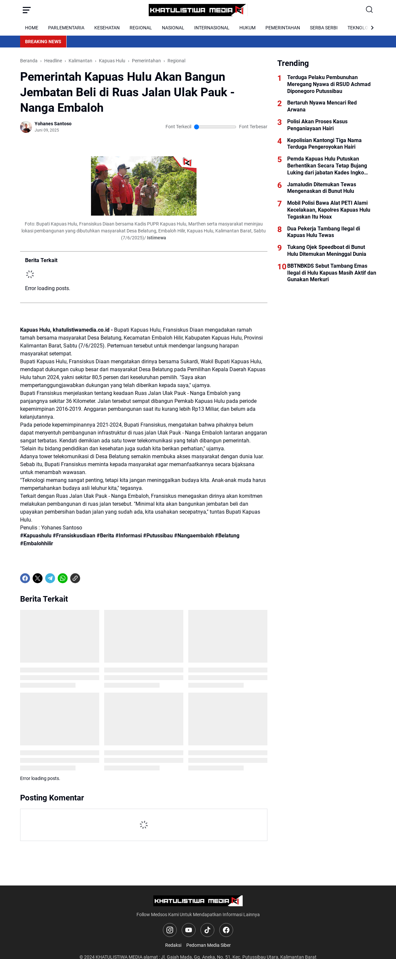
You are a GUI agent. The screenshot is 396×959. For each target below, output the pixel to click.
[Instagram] (170, 930)
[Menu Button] (26, 9)
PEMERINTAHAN (282, 27)
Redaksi (173, 945)
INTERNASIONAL (211, 27)
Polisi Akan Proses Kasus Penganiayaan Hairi (317, 125)
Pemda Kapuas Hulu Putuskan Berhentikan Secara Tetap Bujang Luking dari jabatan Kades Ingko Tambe (327, 166)
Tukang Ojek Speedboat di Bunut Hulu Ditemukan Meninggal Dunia (326, 250)
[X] (38, 578)
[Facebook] (25, 578)
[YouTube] (189, 930)
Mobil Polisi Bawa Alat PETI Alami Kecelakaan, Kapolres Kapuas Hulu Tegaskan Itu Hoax (328, 210)
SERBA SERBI (324, 27)
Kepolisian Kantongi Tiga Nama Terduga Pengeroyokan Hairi (324, 143)
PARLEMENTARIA (66, 27)
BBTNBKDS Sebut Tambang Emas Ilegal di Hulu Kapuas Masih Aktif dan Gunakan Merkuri (331, 273)
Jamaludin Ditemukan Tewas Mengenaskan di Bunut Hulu (321, 188)
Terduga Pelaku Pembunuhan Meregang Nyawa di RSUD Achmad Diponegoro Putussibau (329, 84)
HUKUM (247, 27)
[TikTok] (207, 930)
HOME (31, 27)
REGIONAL (141, 27)
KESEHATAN (107, 27)
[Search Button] (369, 9)
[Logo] (198, 900)
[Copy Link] (75, 578)
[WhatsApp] (63, 578)
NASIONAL (173, 27)
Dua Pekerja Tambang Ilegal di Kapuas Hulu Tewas (323, 232)
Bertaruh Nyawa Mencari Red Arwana (322, 106)
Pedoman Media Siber (208, 945)
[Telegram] (50, 578)
